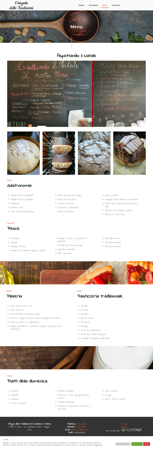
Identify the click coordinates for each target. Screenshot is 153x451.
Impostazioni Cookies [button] (123, 444)
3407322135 (81, 427)
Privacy (123, 424)
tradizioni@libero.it (79, 429)
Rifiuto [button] (147, 444)
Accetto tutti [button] (137, 444)
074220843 (81, 424)
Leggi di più (98, 445)
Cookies (123, 427)
